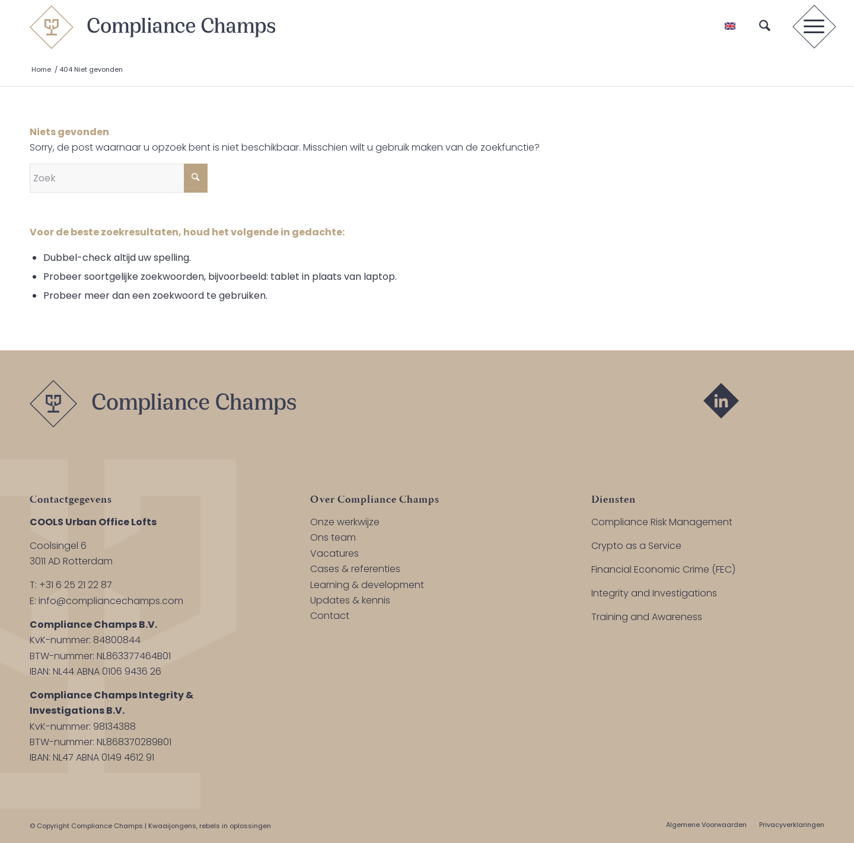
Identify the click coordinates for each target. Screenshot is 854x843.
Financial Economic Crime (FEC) (663, 569)
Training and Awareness (646, 617)
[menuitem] (764, 26)
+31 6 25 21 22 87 (75, 585)
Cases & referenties (355, 569)
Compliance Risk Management (661, 522)
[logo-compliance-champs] (152, 26)
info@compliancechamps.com (111, 601)
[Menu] (810, 26)
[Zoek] (764, 26)
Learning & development (367, 585)
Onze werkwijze (345, 522)
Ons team (333, 537)
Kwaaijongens (172, 826)
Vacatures (334, 553)
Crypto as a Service (636, 546)
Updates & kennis (350, 600)
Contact (329, 615)
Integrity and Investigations (654, 593)
